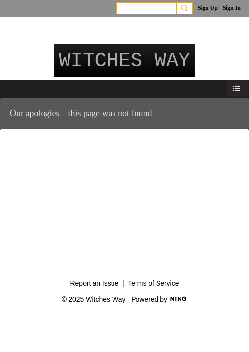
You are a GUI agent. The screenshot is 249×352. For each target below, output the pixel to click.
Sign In (232, 7)
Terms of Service (153, 283)
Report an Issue (94, 283)
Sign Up (208, 7)
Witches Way (124, 60)
